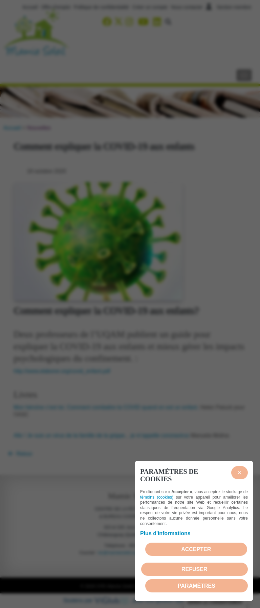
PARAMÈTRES (196, 586)
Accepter (196, 549)
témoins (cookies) (156, 497)
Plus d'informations (165, 533)
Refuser (194, 569)
